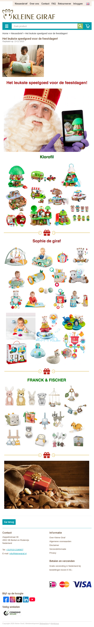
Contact (45, 3)
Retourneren (64, 3)
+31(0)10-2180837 (14, 549)
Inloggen (78, 3)
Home (5, 33)
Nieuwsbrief (21, 3)
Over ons (34, 3)
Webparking (44, 623)
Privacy (52, 553)
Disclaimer (54, 545)
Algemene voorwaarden (60, 541)
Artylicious (55, 623)
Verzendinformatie (57, 549)
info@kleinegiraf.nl (17, 553)
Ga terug (9, 522)
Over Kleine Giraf (57, 537)
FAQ (54, 3)
